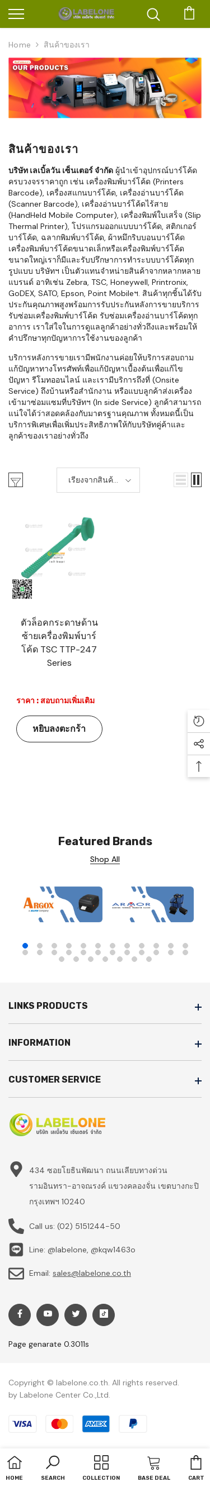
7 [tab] (112, 946)
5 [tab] (83, 946)
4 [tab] (69, 946)
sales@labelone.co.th (92, 1273)
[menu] (16, 13)
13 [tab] (25, 952)
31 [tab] (149, 959)
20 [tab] (127, 952)
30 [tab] (134, 959)
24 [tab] (185, 952)
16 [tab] (69, 952)
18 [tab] (98, 952)
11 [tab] (171, 946)
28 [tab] (105, 959)
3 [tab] (54, 946)
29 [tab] (120, 959)
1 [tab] (25, 946)
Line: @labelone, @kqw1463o (82, 1250)
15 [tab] (54, 952)
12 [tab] (185, 946)
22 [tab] (156, 952)
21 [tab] (141, 952)
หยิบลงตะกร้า (59, 729)
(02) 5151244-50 (88, 1226)
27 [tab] (91, 959)
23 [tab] (171, 952)
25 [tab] (61, 959)
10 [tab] (156, 946)
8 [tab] (127, 946)
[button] (181, 480)
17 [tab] (83, 952)
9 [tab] (141, 946)
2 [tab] (40, 946)
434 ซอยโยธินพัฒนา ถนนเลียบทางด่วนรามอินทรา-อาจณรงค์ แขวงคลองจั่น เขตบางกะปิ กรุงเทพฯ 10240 (114, 1186)
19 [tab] (112, 952)
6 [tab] (98, 946)
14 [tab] (40, 952)
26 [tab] (76, 959)
